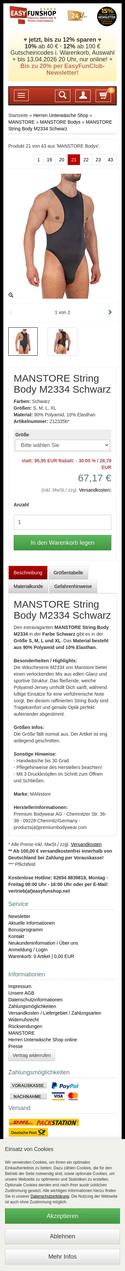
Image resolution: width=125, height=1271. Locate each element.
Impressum (19, 986)
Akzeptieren (62, 1216)
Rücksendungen (25, 1026)
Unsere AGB (21, 993)
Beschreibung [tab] (28, 572)
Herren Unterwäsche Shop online (42, 1039)
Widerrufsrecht (23, 1019)
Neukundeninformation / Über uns (43, 943)
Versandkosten (94, 490)
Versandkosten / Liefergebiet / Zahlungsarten (54, 1013)
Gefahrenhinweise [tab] (73, 586)
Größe (22, 434)
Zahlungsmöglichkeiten (32, 1006)
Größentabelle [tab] (68, 572)
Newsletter (19, 916)
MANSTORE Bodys (60, 122)
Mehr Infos (62, 1256)
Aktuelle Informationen (31, 923)
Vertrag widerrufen (32, 1055)
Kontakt (16, 936)
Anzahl (21, 504)
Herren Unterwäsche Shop (60, 115)
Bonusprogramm (25, 929)
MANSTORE (21, 122)
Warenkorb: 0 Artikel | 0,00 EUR (41, 956)
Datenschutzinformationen (35, 999)
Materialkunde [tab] (28, 586)
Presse (15, 1046)
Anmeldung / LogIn (28, 949)
